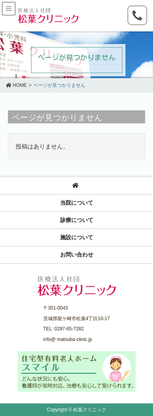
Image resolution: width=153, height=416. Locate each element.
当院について (76, 203)
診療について (76, 220)
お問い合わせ (76, 254)
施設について (76, 237)
